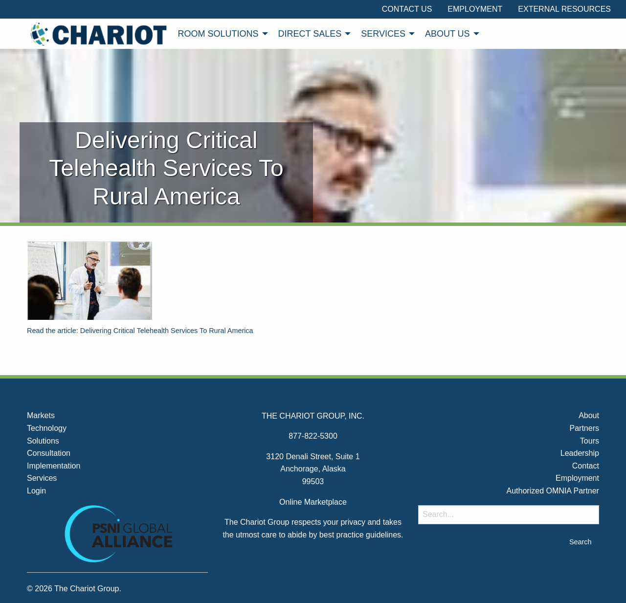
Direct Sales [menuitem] (310, 34)
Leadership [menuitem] (579, 453)
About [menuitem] (589, 415)
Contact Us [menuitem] (407, 9)
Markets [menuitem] (41, 415)
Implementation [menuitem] (53, 466)
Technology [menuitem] (47, 428)
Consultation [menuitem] (48, 453)
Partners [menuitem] (584, 428)
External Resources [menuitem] (564, 9)
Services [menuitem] (383, 34)
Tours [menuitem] (589, 441)
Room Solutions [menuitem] (218, 34)
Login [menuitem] (36, 491)
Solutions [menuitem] (43, 441)
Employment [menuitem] (474, 9)
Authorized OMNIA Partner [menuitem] (553, 491)
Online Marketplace (313, 502)
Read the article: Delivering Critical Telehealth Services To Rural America (140, 331)
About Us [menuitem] (447, 34)
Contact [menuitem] (585, 466)
